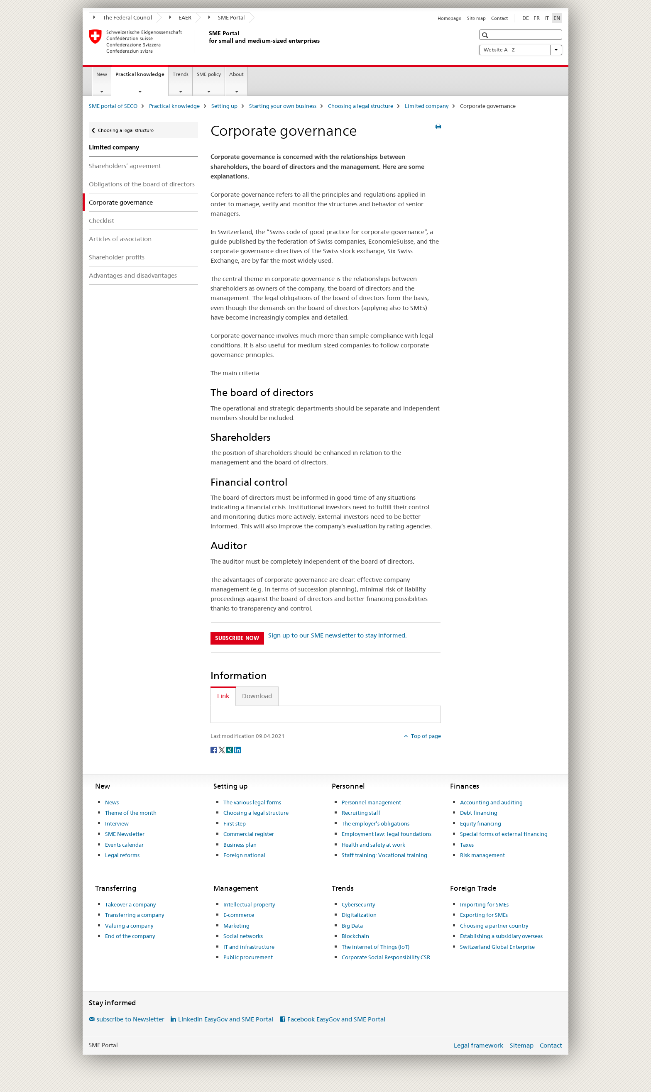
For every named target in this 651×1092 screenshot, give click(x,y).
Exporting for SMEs (484, 914)
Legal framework (478, 1045)
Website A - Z (521, 49)
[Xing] (230, 749)
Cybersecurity (358, 904)
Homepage (449, 18)
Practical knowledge (141, 77)
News (112, 802)
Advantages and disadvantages (133, 275)
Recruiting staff (361, 812)
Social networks (243, 936)
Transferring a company (134, 914)
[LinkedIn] (237, 749)
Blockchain (355, 936)
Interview (117, 823)
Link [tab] (223, 696)
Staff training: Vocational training (384, 855)
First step (234, 823)
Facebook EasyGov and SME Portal (336, 1019)
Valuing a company (129, 925)
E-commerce (238, 914)
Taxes (467, 844)
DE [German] (525, 18)
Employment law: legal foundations (386, 834)
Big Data (352, 925)
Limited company (426, 106)
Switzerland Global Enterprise (497, 946)
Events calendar (124, 844)
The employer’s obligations (375, 823)
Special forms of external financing (504, 834)
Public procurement (248, 957)
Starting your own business (282, 106)
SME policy (209, 74)
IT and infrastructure (248, 946)
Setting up (224, 106)
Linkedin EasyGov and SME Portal (225, 1019)
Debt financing (478, 812)
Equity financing (480, 823)
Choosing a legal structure (360, 106)
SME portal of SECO (113, 106)
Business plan (240, 844)
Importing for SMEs (484, 904)
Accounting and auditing (491, 802)
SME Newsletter (124, 834)
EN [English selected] (556, 18)
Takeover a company (130, 904)
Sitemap (522, 1045)
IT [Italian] (546, 18)
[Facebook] (214, 749)
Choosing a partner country (494, 925)
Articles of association (120, 239)
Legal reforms (122, 855)
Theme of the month (131, 812)
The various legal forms (252, 802)
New (101, 74)
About (236, 74)
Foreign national (244, 855)
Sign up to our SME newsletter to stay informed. (337, 635)
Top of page (425, 736)
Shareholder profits (116, 257)
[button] (486, 35)
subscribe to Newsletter (130, 1019)
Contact (499, 18)
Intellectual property (249, 904)
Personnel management (371, 802)
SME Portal (226, 17)
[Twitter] (222, 749)
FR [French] (537, 18)
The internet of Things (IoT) (375, 946)
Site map (476, 18)
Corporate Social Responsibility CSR (386, 957)
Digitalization (359, 914)
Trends (180, 74)
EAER (180, 17)
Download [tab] (257, 696)
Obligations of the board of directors (142, 184)
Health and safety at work (373, 844)
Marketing (236, 925)
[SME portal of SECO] (207, 41)
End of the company (130, 936)
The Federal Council (122, 17)
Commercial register (248, 834)
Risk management (482, 855)
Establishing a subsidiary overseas (501, 936)
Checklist (101, 221)
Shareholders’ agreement (125, 166)
